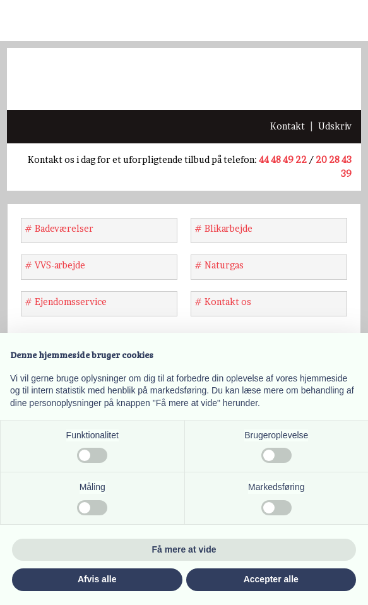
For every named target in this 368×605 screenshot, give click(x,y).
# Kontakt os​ (222, 301)
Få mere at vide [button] (184, 549)
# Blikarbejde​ (223, 228)
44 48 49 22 (283, 159)
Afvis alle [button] (97, 579)
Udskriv (335, 126)
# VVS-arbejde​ (55, 265)
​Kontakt (287, 126)
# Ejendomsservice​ (66, 301)
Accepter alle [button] (271, 579)
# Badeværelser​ (59, 228)
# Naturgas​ (219, 265)
